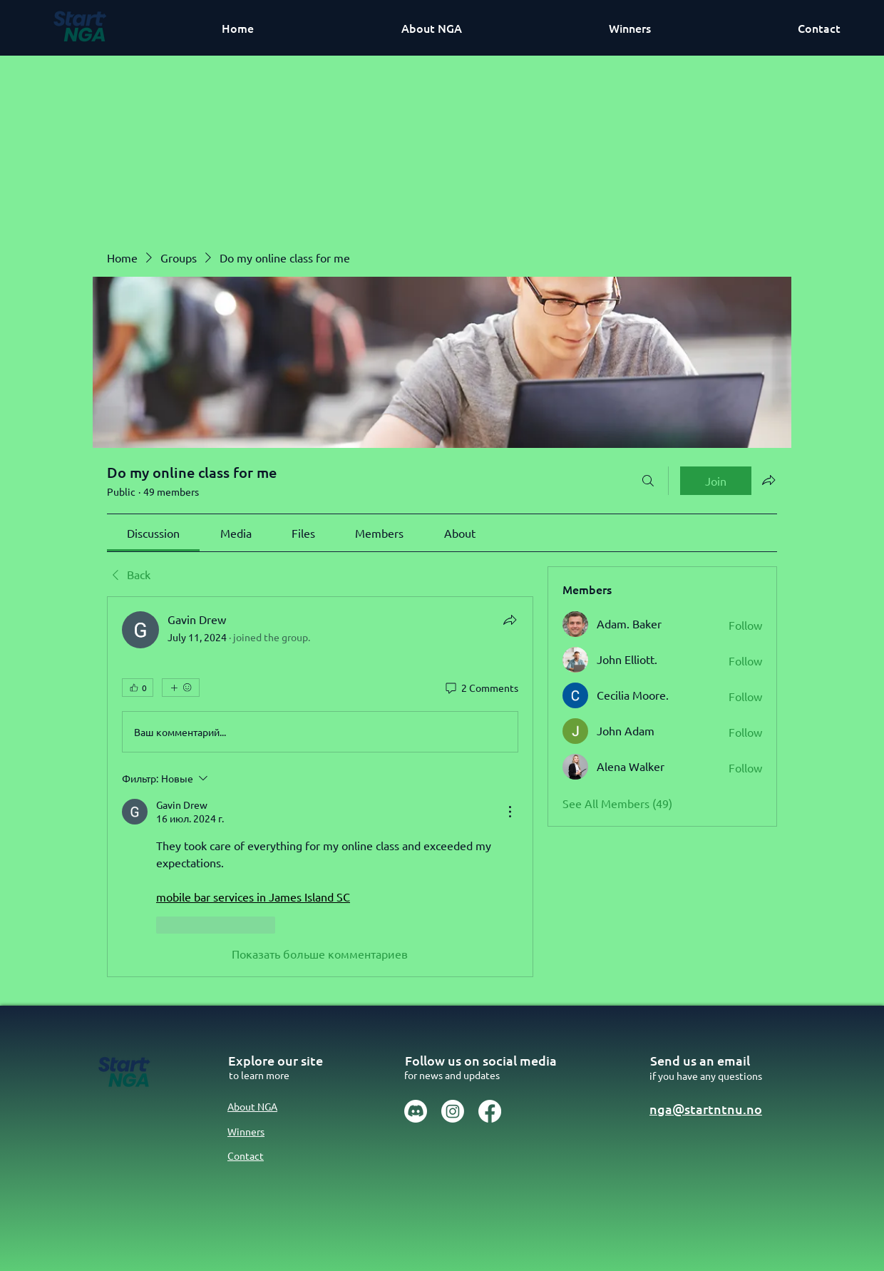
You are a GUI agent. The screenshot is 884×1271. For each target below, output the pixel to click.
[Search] (648, 480)
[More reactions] (181, 687)
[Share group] (768, 480)
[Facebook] (489, 1111)
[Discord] (415, 1111)
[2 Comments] (480, 688)
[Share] (509, 619)
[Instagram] (452, 1111)
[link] (153, 533)
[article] (320, 786)
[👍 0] (137, 687)
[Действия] (509, 811)
